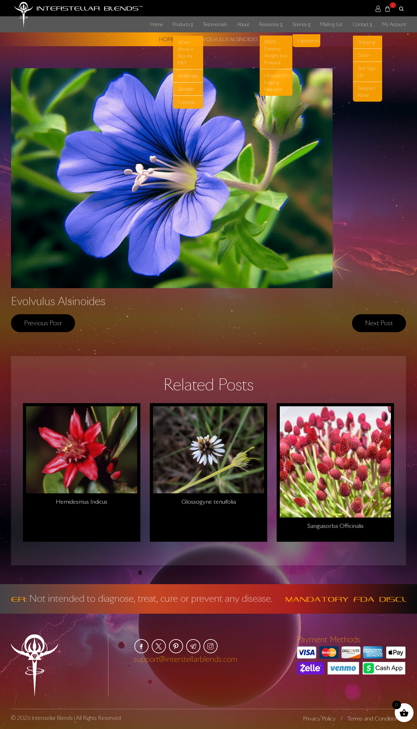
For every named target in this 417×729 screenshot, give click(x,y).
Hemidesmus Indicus (81, 501)
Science (299, 24)
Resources (269, 24)
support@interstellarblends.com (185, 658)
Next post (379, 322)
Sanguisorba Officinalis (335, 525)
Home (156, 24)
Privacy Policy (319, 718)
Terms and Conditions (374, 718)
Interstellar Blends (52, 718)
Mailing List (331, 24)
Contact (361, 24)
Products (181, 24)
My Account (394, 24)
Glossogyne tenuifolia (208, 501)
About (243, 24)
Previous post (43, 322)
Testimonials (215, 24)
